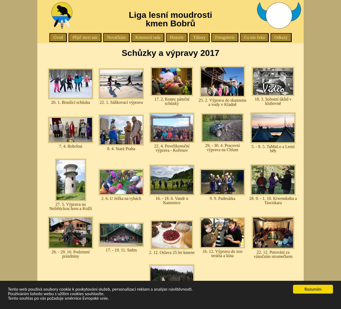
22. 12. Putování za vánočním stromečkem (273, 238)
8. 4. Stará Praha (121, 133)
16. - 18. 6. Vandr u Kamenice (171, 185)
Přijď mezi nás (85, 37)
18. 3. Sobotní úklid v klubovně (273, 86)
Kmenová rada (147, 37)
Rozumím (313, 289)
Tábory (199, 37)
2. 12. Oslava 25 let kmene (171, 237)
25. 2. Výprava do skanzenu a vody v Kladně (222, 86)
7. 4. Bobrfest (70, 133)
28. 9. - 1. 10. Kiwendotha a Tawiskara (273, 184)
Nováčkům (116, 37)
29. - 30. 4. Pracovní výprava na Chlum (222, 132)
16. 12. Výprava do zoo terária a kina (222, 237)
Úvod (58, 37)
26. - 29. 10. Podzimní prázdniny (70, 237)
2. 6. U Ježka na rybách (121, 185)
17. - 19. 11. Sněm (121, 237)
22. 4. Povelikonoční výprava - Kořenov (171, 133)
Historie (177, 37)
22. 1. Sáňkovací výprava (121, 86)
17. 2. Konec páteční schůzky (172, 86)
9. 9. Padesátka (222, 185)
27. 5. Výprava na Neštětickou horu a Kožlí (70, 185)
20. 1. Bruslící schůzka (70, 86)
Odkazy (281, 37)
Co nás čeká (254, 37)
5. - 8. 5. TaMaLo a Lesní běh (273, 133)
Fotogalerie (225, 37)
